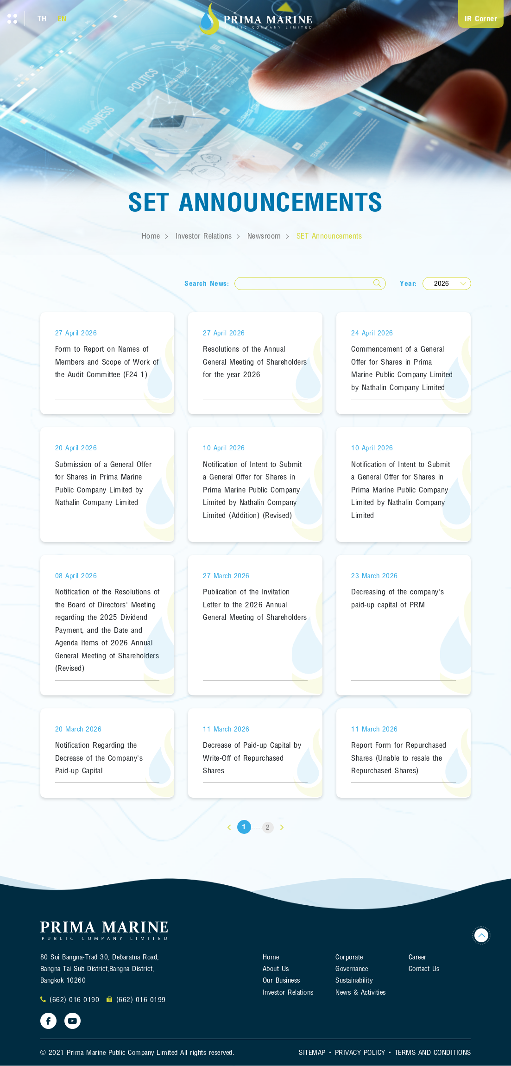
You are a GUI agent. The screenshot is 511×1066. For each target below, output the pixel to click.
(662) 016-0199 (141, 999)
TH (42, 18)
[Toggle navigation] (12, 19)
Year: (408, 283)
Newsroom (264, 235)
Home (151, 235)
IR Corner (481, 18)
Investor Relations (204, 235)
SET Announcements (329, 235)
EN (61, 18)
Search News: (206, 283)
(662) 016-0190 (74, 999)
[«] (229, 827)
